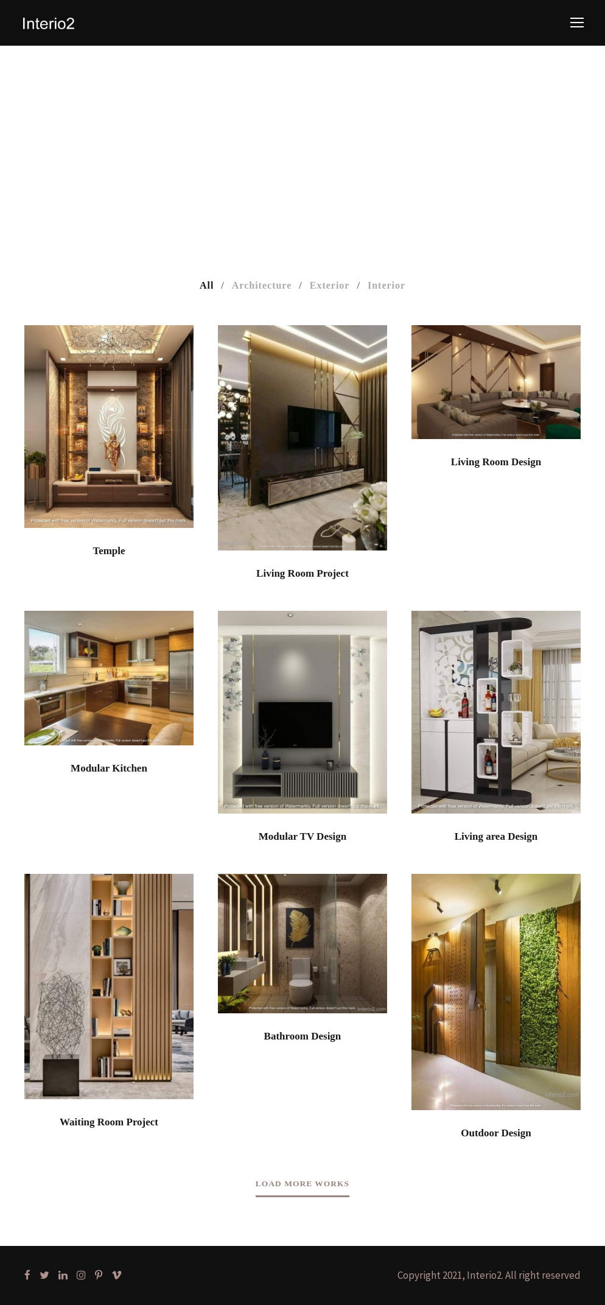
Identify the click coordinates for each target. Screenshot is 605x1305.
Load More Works (302, 1183)
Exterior (330, 285)
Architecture (262, 285)
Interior (386, 285)
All (207, 285)
